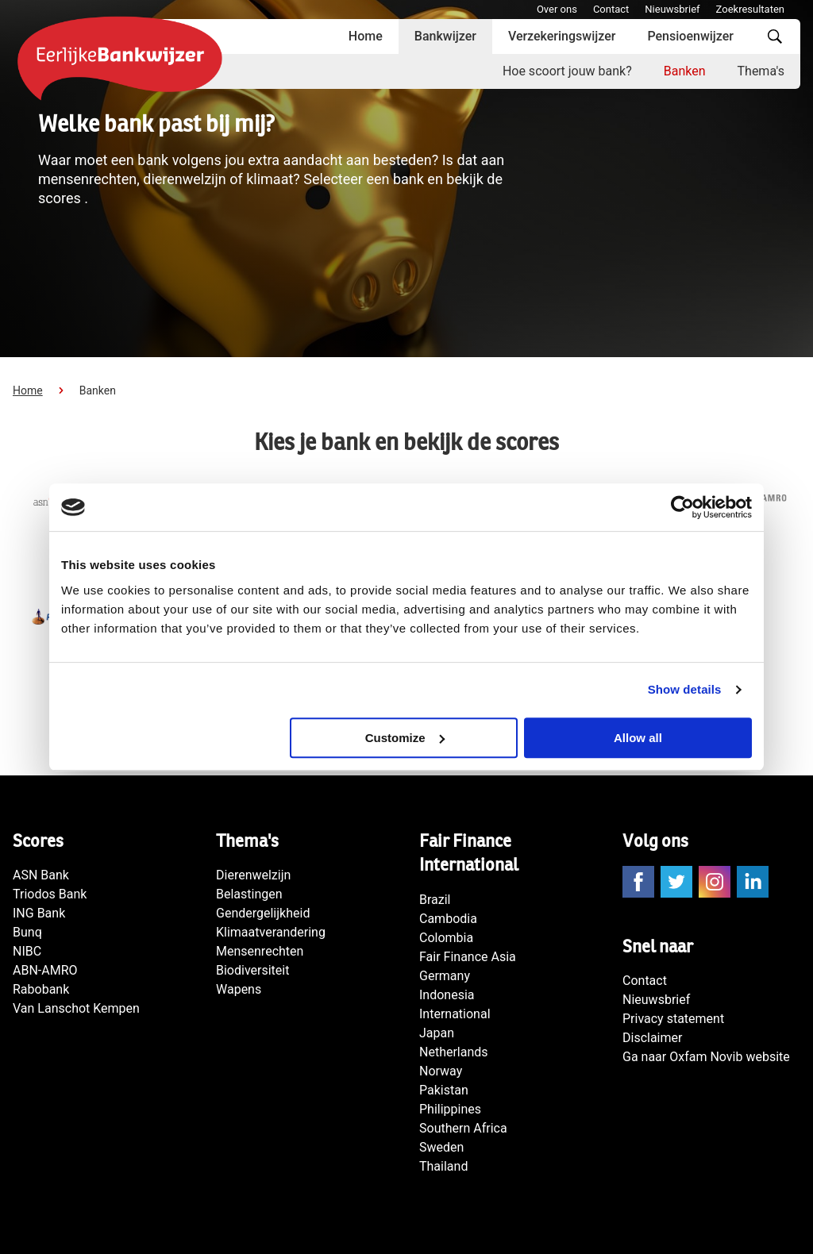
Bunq (27, 932)
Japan (436, 1033)
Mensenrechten (259, 951)
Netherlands (453, 1052)
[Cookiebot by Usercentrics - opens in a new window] (682, 507)
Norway (440, 1071)
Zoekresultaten (750, 9)
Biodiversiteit (252, 970)
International (455, 1013)
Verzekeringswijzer (562, 36)
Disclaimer (652, 1037)
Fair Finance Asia (467, 956)
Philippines (450, 1109)
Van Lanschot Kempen (76, 1008)
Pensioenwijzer (690, 36)
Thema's (761, 71)
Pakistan (443, 1090)
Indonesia (447, 994)
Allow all (638, 737)
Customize (405, 737)
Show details (685, 689)
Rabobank (41, 989)
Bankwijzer (445, 36)
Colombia (446, 937)
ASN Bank (41, 875)
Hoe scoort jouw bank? (567, 71)
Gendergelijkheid (263, 913)
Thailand (443, 1166)
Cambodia (448, 918)
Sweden (441, 1147)
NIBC (27, 951)
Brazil (435, 899)
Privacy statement (673, 1018)
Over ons (557, 9)
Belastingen (249, 894)
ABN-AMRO (45, 970)
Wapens (238, 989)
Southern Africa (463, 1128)
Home (366, 36)
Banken (685, 71)
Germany (444, 975)
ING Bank (39, 913)
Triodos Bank (50, 894)
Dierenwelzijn (253, 875)
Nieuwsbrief (672, 9)
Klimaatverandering (271, 932)
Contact (611, 9)
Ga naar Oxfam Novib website (706, 1056)
